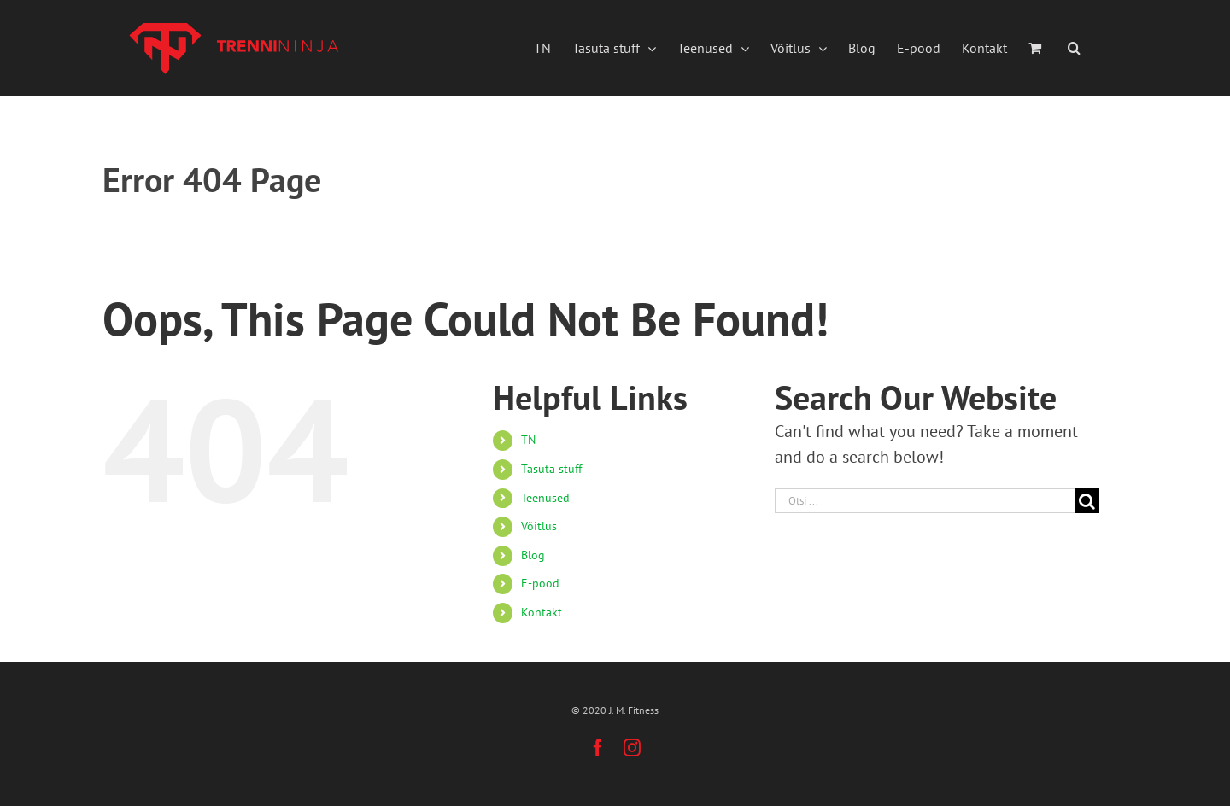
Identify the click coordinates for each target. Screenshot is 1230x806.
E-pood (540, 583)
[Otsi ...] (925, 500)
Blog (533, 555)
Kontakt (541, 612)
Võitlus (539, 526)
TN (528, 439)
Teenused (545, 497)
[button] (1074, 48)
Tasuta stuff (551, 468)
